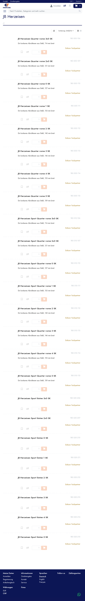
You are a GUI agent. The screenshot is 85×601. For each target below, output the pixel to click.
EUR (4, 590)
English (41, 579)
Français (42, 582)
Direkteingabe (26, 576)
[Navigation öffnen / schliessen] (5, 11)
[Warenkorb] (75, 6)
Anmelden (7, 576)
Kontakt (24, 579)
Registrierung (8, 579)
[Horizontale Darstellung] (80, 31)
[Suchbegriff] (42, 11)
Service (24, 582)
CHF (71, 1)
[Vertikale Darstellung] (78, 31)
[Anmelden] (55, 6)
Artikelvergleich (8, 582)
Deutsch (78, 1)
